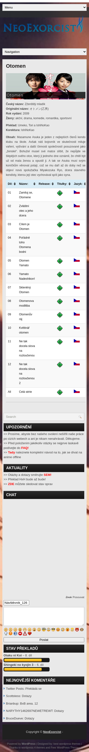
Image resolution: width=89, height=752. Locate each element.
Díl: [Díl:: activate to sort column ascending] (10, 184)
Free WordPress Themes (65, 747)
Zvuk (69, 597)
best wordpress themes (66, 743)
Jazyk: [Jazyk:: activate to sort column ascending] (78, 184)
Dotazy (26, 696)
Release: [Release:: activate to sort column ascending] (44, 184)
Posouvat (78, 597)
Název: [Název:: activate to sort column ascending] (23, 184)
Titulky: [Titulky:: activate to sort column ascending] (62, 184)
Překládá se (33, 688)
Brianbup (12, 703)
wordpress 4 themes (33, 747)
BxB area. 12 (29, 703)
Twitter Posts (14, 688)
